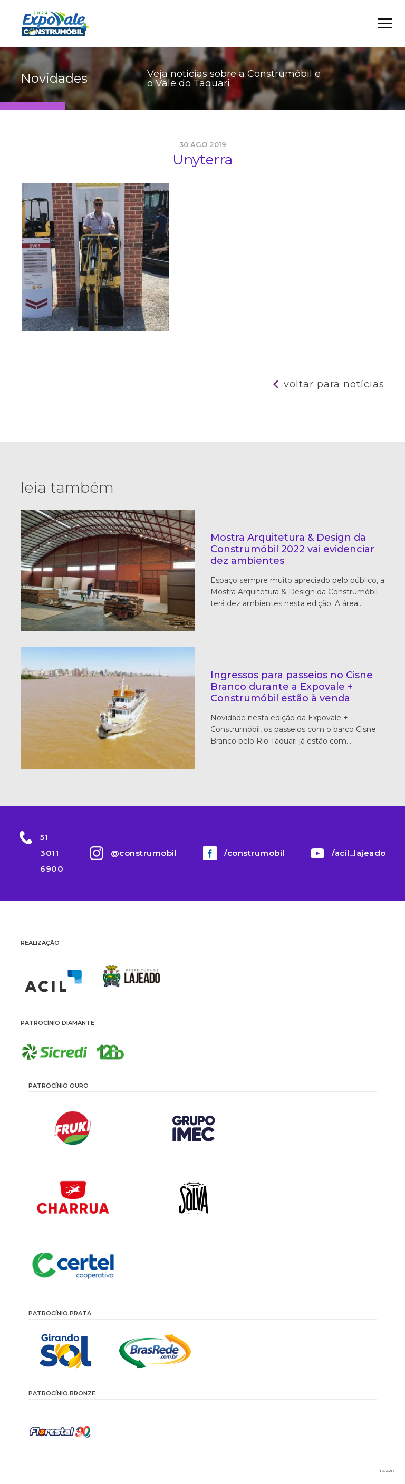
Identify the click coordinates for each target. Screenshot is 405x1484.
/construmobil (254, 853)
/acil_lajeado (359, 853)
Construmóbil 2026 (55, 23)
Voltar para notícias (334, 384)
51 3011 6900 (51, 853)
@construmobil (144, 853)
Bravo (387, 1471)
